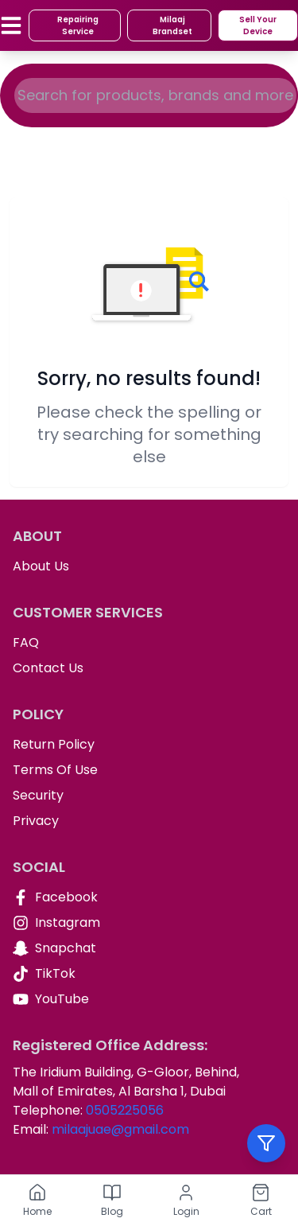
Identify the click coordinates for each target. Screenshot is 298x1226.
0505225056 (125, 1110)
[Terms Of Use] (149, 770)
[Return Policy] (149, 744)
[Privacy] (149, 821)
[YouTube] (149, 999)
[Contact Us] (149, 668)
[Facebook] (149, 897)
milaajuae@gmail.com (120, 1129)
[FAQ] (149, 642)
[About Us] (149, 566)
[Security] (149, 795)
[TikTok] (149, 973)
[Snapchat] (149, 948)
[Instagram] (149, 922)
